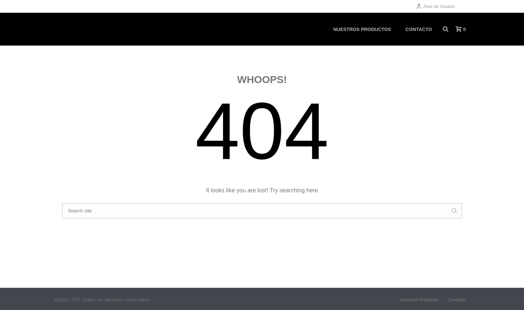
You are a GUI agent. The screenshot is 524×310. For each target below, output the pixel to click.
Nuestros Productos (420, 299)
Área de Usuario (435, 6)
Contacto (456, 299)
